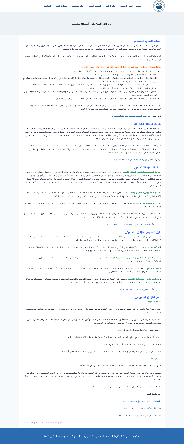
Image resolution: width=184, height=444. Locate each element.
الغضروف (74, 146)
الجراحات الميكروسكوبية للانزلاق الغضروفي (131, 116)
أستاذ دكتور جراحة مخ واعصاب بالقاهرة (136, 290)
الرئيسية (139, 6)
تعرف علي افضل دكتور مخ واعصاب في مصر (141, 401)
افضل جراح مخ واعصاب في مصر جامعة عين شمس (130, 160)
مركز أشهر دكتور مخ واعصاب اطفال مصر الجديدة (139, 408)
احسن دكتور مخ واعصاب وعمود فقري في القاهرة (139, 416)
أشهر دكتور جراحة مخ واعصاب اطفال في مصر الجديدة (130, 225)
